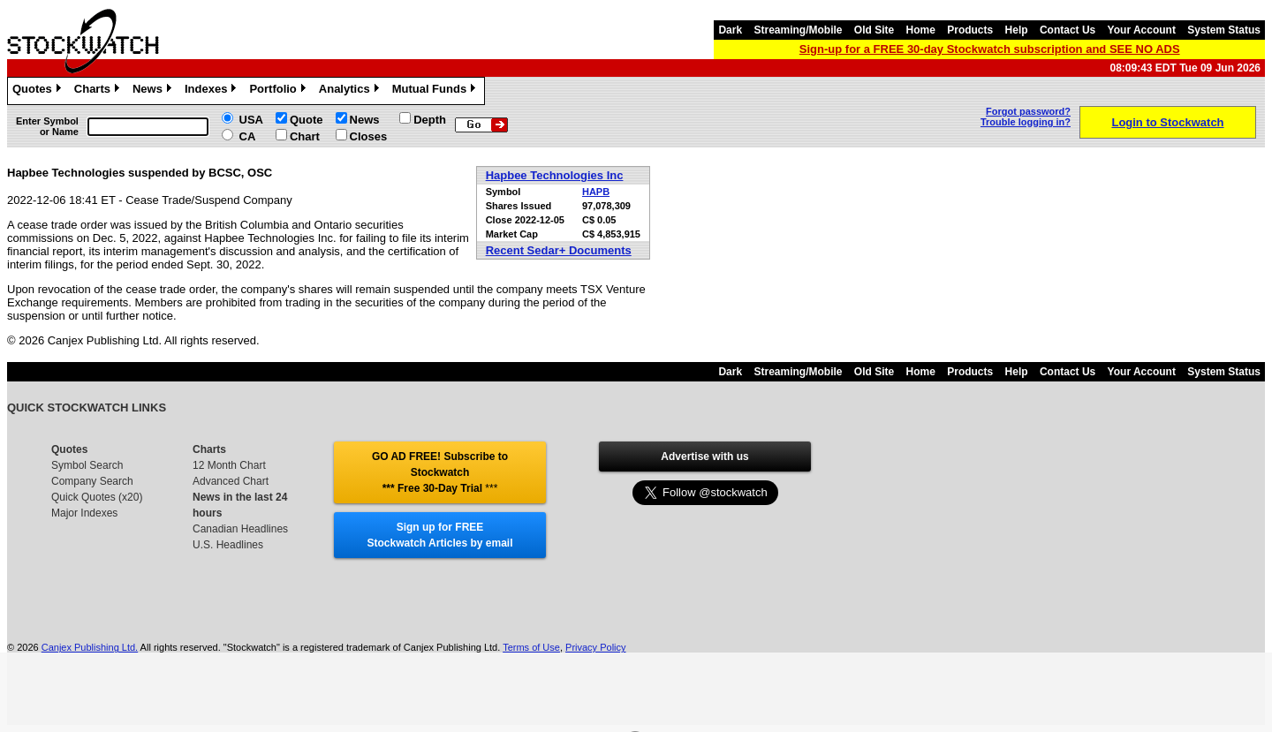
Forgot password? (1028, 111)
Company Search (92, 481)
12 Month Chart (229, 465)
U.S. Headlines (228, 545)
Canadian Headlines (240, 529)
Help (1016, 30)
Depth (429, 119)
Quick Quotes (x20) (96, 497)
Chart (305, 136)
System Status (1224, 30)
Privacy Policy (595, 647)
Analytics (351, 91)
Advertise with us (704, 456)
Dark (730, 30)
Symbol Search (87, 465)
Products (970, 30)
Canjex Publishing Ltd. (90, 647)
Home (920, 30)
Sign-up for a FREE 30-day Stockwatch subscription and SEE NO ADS (989, 49)
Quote (306, 119)
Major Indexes (84, 513)
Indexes (212, 91)
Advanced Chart (231, 481)
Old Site (874, 30)
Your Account (1142, 30)
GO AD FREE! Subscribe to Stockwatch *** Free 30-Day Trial (440, 472)
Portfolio (279, 91)
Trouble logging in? (1025, 122)
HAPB (596, 191)
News (154, 91)
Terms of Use (531, 647)
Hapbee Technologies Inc (555, 175)
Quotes (38, 91)
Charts (99, 91)
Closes (369, 136)
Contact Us (1067, 30)
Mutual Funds (436, 91)
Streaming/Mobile (797, 30)
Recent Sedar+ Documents (559, 250)
